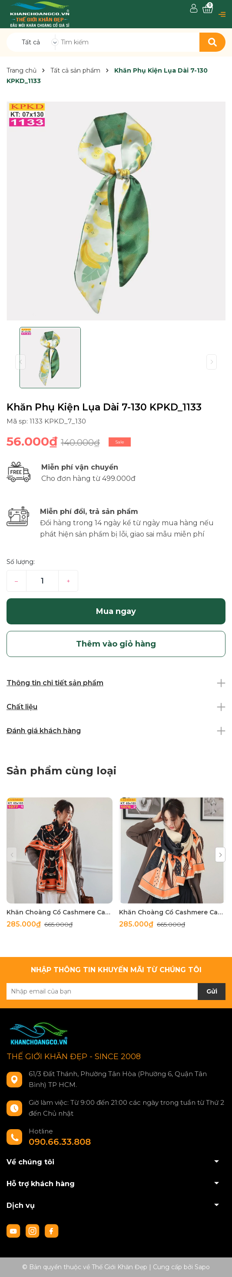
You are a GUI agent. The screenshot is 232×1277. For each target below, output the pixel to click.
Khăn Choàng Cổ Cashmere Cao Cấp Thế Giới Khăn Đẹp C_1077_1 (60, 912)
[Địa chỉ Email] (116, 991)
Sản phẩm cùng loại (61, 770)
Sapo (202, 1267)
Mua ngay (116, 611)
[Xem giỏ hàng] (208, 9)
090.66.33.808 (60, 1142)
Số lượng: (21, 562)
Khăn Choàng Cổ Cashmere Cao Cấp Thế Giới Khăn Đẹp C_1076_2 (172, 912)
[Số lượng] (42, 581)
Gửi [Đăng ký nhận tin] (211, 991)
